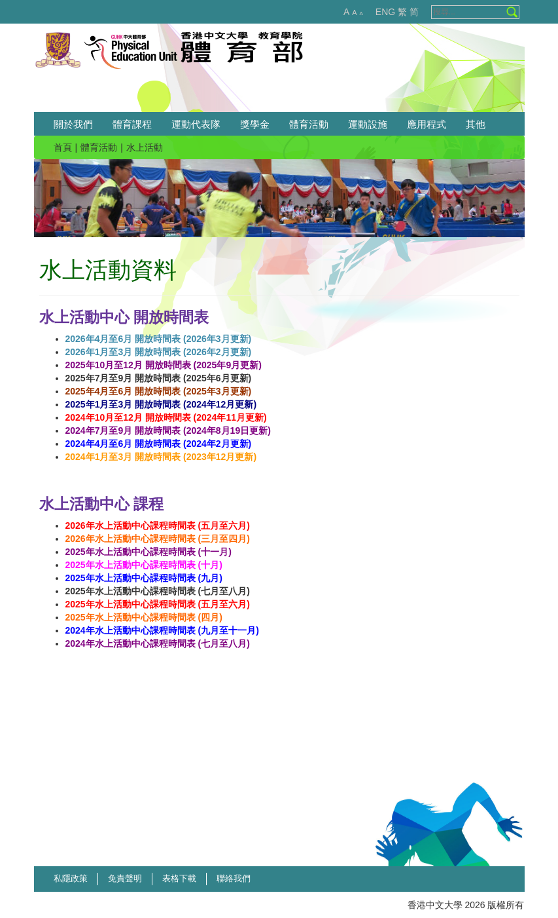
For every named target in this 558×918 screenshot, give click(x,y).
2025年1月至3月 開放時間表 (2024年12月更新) (161, 404)
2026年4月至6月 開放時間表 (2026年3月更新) (158, 339)
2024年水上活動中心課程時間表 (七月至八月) (157, 643)
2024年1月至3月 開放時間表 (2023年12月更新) (161, 456)
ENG (385, 12)
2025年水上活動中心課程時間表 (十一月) (148, 551)
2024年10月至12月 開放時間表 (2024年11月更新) (166, 417)
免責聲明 (125, 878)
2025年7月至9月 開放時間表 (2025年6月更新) (158, 378)
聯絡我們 (234, 878)
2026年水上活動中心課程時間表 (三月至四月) (157, 538)
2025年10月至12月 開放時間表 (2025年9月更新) (163, 365)
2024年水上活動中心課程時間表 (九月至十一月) (162, 630)
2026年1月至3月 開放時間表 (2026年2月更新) (158, 352)
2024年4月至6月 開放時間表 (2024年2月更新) (158, 443)
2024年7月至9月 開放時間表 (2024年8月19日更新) (168, 430)
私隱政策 (71, 878)
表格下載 (179, 878)
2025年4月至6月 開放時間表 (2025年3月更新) (158, 391)
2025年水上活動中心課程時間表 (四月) (143, 617)
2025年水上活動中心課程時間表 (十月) (143, 565)
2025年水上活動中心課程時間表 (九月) (143, 578)
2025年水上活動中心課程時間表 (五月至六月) (157, 604)
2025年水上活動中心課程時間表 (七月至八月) (157, 591)
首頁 (63, 147)
